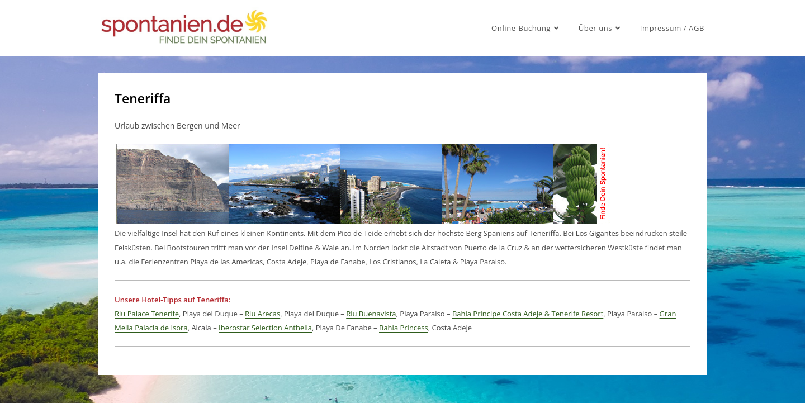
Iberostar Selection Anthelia (265, 328)
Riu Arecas (262, 314)
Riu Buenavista (371, 314)
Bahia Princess (403, 328)
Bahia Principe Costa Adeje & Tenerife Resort (527, 314)
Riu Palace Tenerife (147, 314)
